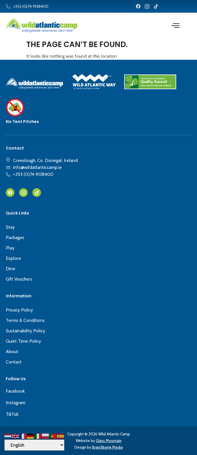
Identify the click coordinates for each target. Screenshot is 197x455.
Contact (14, 362)
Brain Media (107, 447)
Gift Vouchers (19, 279)
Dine (10, 268)
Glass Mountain (109, 440)
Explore (13, 258)
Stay (10, 227)
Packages (15, 237)
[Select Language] (34, 445)
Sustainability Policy (25, 330)
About (12, 351)
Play (10, 248)
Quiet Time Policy (23, 341)
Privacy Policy (19, 310)
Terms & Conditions (25, 320)
